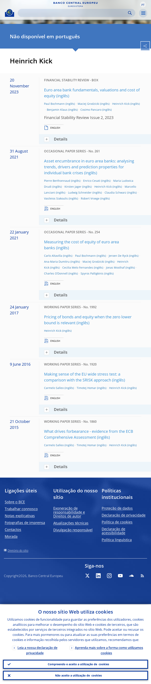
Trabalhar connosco (21, 508)
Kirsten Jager (72, 186)
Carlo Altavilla (53, 256)
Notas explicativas (20, 515)
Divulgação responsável (73, 530)
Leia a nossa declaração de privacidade (37, 650)
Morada (11, 536)
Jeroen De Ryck (118, 256)
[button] (143, 4)
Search (130, 12)
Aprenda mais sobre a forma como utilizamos (109, 650)
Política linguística (117, 539)
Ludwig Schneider (80, 192)
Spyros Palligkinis (92, 273)
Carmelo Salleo (54, 388)
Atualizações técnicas (70, 523)
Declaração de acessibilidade (113, 531)
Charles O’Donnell (56, 273)
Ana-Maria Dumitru (57, 261)
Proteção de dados (117, 508)
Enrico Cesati (91, 181)
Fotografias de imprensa (25, 522)
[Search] (73, 12)
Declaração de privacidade (123, 515)
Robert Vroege (90, 198)
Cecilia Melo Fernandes (77, 267)
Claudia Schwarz (115, 192)
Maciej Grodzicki (88, 104)
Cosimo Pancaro (90, 110)
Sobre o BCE (15, 501)
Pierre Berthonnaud (57, 181)
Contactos (13, 529)
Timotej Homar (86, 388)
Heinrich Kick (121, 104)
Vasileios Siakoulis (56, 198)
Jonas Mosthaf (115, 267)
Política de (117, 522)
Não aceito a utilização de (78, 675)
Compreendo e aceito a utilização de (78, 664)
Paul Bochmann (54, 104)
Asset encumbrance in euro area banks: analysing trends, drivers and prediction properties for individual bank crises (89, 166)
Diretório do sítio (18, 550)
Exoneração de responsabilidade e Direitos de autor (69, 512)
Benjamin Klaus (57, 110)
